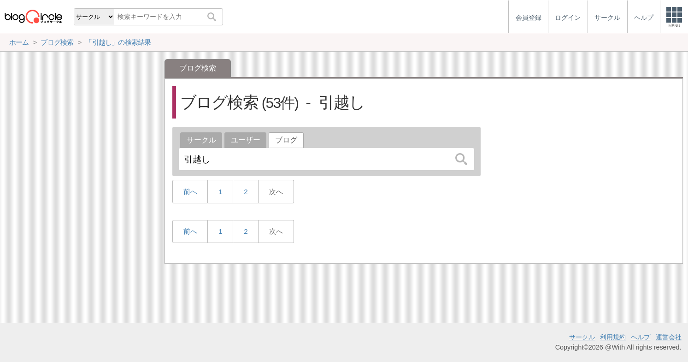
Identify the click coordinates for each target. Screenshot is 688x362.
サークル (201, 140)
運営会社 (669, 337)
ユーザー (245, 140)
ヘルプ (640, 337)
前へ (190, 192)
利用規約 (613, 337)
